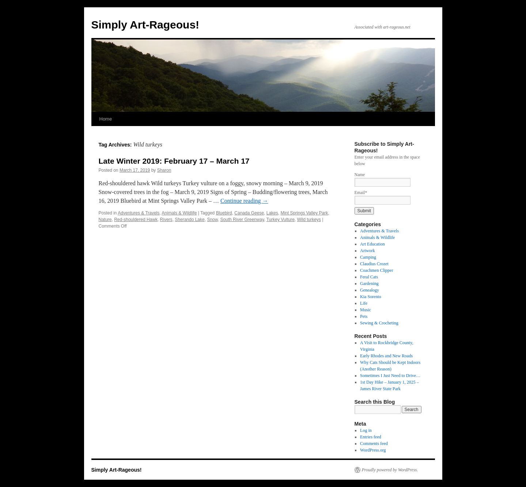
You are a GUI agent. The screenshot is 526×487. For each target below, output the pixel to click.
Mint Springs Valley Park (304, 213)
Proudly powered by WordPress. (390, 469)
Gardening (369, 283)
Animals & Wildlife (179, 213)
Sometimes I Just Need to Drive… (390, 375)
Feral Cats (369, 276)
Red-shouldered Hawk (136, 219)
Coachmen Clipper (376, 270)
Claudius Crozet (374, 263)
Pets (363, 316)
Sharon (164, 170)
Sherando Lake (189, 219)
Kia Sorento (370, 296)
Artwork (367, 250)
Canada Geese (249, 213)
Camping (368, 257)
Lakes (272, 213)
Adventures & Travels (138, 213)
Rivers (166, 219)
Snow (212, 219)
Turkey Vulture (280, 219)
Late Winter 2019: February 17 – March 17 (174, 161)
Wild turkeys (309, 219)
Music (365, 309)
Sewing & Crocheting (379, 323)
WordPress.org (373, 450)
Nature (105, 219)
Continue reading (244, 201)
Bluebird (224, 213)
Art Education (372, 244)
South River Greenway (242, 219)
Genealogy (369, 290)
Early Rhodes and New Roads (386, 355)
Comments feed (374, 443)
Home (105, 119)
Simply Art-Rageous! (145, 25)
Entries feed (370, 437)
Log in (366, 430)
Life (363, 303)
